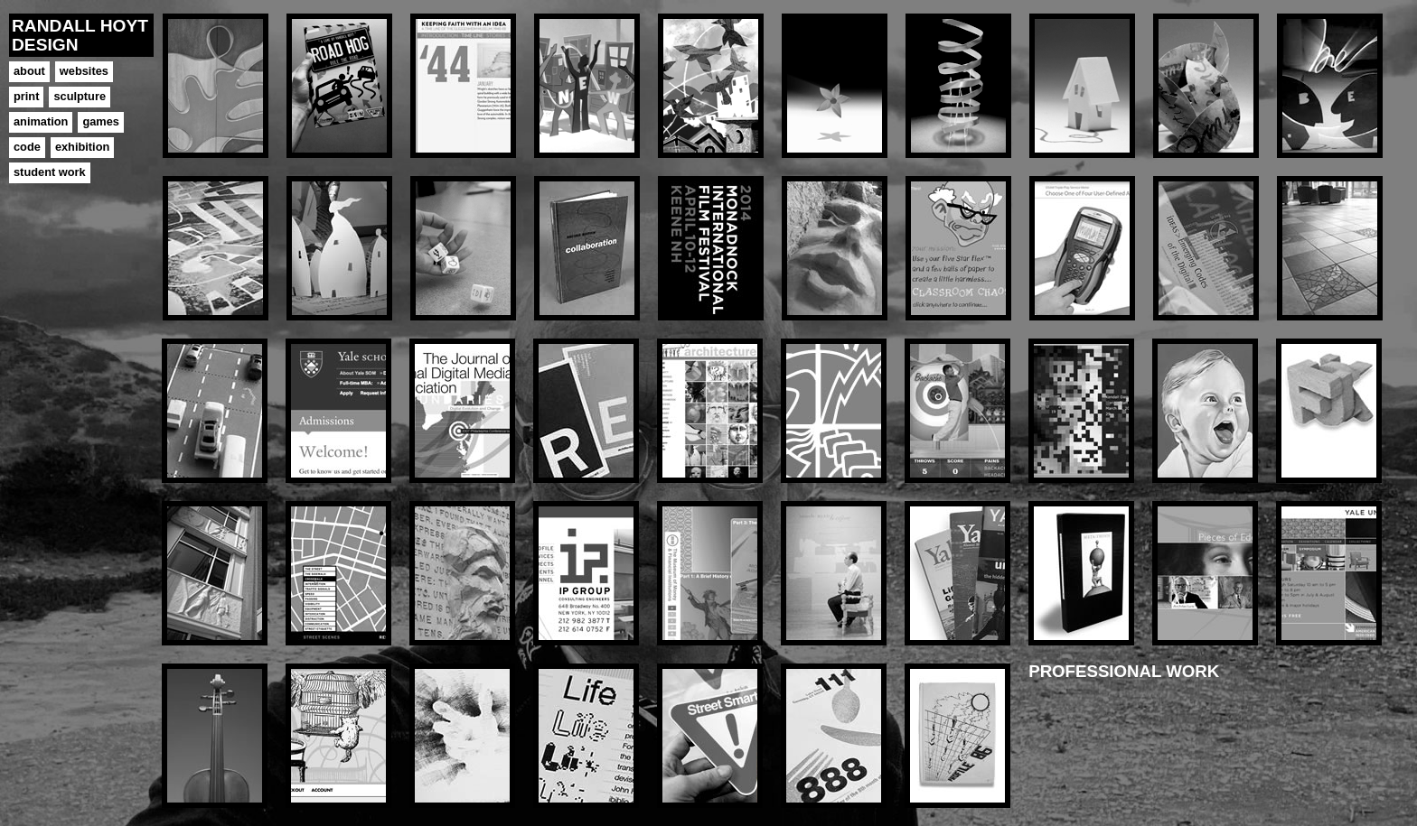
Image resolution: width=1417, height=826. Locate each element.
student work (50, 172)
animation (41, 121)
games (100, 121)
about (29, 71)
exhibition (82, 146)
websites (84, 71)
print (26, 96)
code (27, 146)
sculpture (79, 96)
